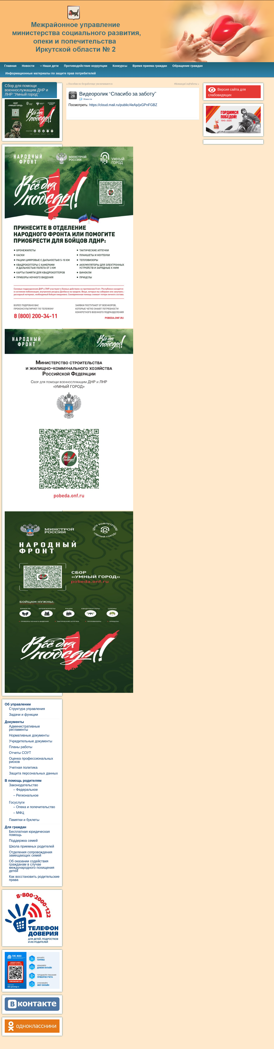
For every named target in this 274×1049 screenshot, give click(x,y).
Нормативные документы (29, 735)
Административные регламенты (24, 728)
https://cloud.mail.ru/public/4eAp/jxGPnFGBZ (123, 105)
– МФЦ (18, 813)
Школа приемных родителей (31, 846)
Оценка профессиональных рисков (31, 760)
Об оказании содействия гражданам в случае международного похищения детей (31, 866)
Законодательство (23, 785)
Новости (87, 99)
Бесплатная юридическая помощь (29, 833)
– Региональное (26, 795)
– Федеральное (25, 789)
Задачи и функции (23, 714)
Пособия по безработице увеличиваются (90, 83)
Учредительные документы (30, 741)
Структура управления (27, 709)
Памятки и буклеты (24, 820)
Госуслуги (16, 802)
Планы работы (20, 747)
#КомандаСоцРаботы (185, 83)
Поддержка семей (23, 840)
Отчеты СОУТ (20, 753)
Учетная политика (23, 767)
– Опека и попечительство (34, 807)
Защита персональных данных (33, 773)
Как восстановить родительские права (34, 878)
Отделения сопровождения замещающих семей (30, 853)
